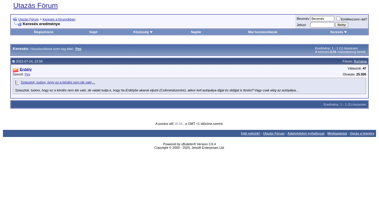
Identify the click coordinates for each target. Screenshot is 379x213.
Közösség (143, 32)
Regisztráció (43, 32)
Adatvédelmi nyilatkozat (306, 133)
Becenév (303, 18)
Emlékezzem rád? (351, 19)
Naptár (196, 32)
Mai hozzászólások (262, 32)
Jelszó (301, 25)
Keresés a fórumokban (59, 19)
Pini (27, 74)
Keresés (338, 32)
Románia (360, 61)
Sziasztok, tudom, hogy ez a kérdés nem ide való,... (58, 82)
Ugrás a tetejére (362, 133)
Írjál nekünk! (250, 133)
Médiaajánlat (337, 133)
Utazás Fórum (35, 5)
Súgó (93, 32)
